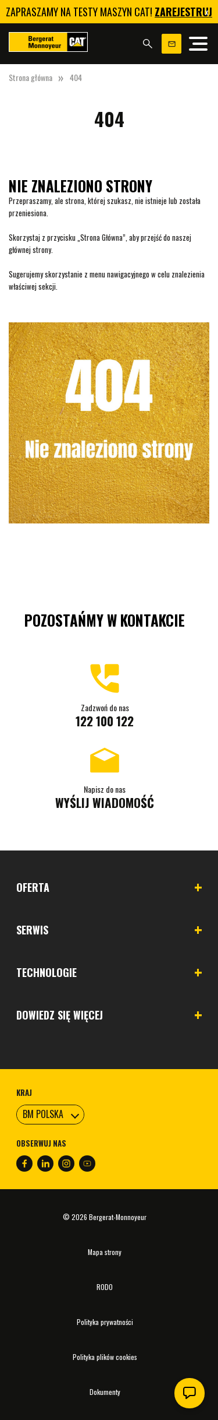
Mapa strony (104, 1252)
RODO (105, 1287)
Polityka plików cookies (105, 1357)
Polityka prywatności (105, 1322)
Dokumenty (105, 1392)
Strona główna (30, 77)
